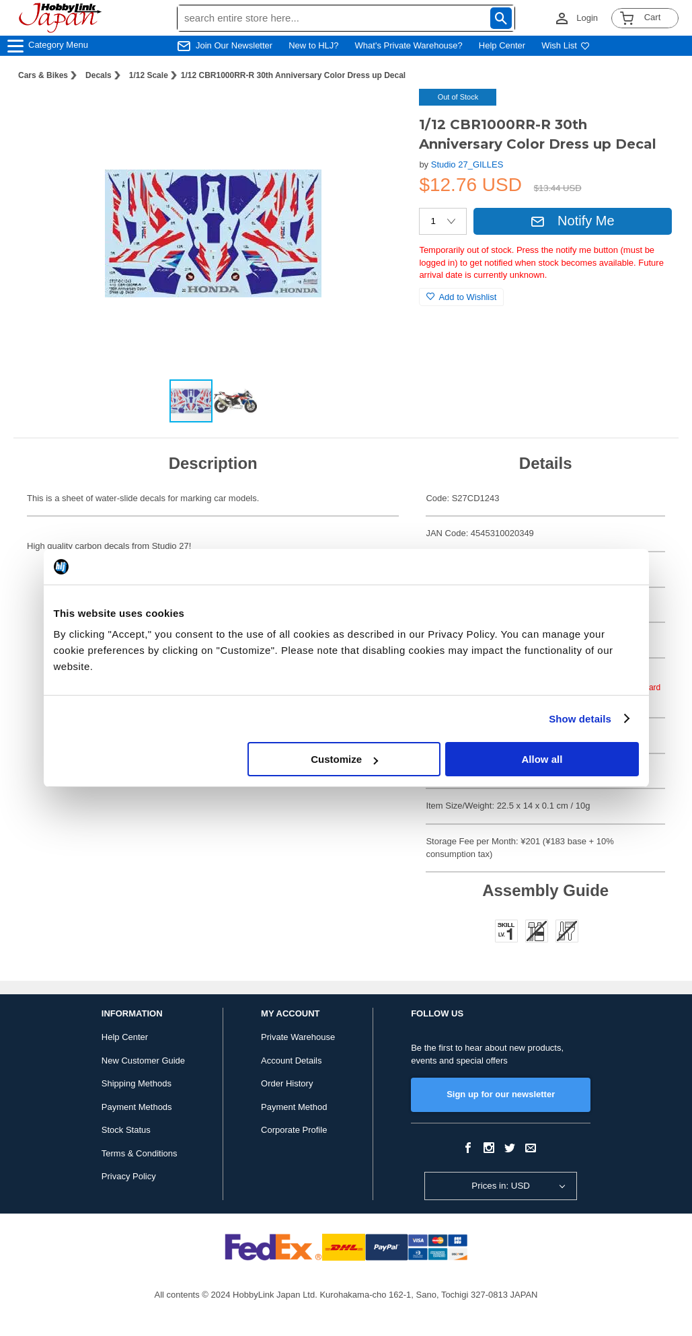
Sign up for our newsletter (501, 1094)
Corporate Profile (294, 1130)
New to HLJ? (313, 45)
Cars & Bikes (43, 75)
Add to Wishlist (461, 297)
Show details (580, 719)
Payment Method (294, 1107)
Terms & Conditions (140, 1153)
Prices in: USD (500, 1186)
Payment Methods (137, 1107)
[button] (381, 113)
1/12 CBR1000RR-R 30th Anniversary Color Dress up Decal (293, 75)
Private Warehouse (298, 1037)
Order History (287, 1083)
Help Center (502, 45)
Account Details (291, 1060)
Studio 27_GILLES (467, 164)
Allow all (542, 759)
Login (587, 18)
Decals (98, 75)
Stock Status (126, 1130)
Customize (344, 759)
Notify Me (572, 220)
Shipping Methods (136, 1083)
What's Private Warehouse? (409, 45)
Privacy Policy (129, 1176)
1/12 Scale (148, 75)
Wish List (565, 45)
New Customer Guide (143, 1060)
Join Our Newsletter (234, 45)
